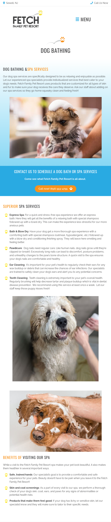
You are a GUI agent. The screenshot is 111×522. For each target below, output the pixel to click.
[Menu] (83, 19)
